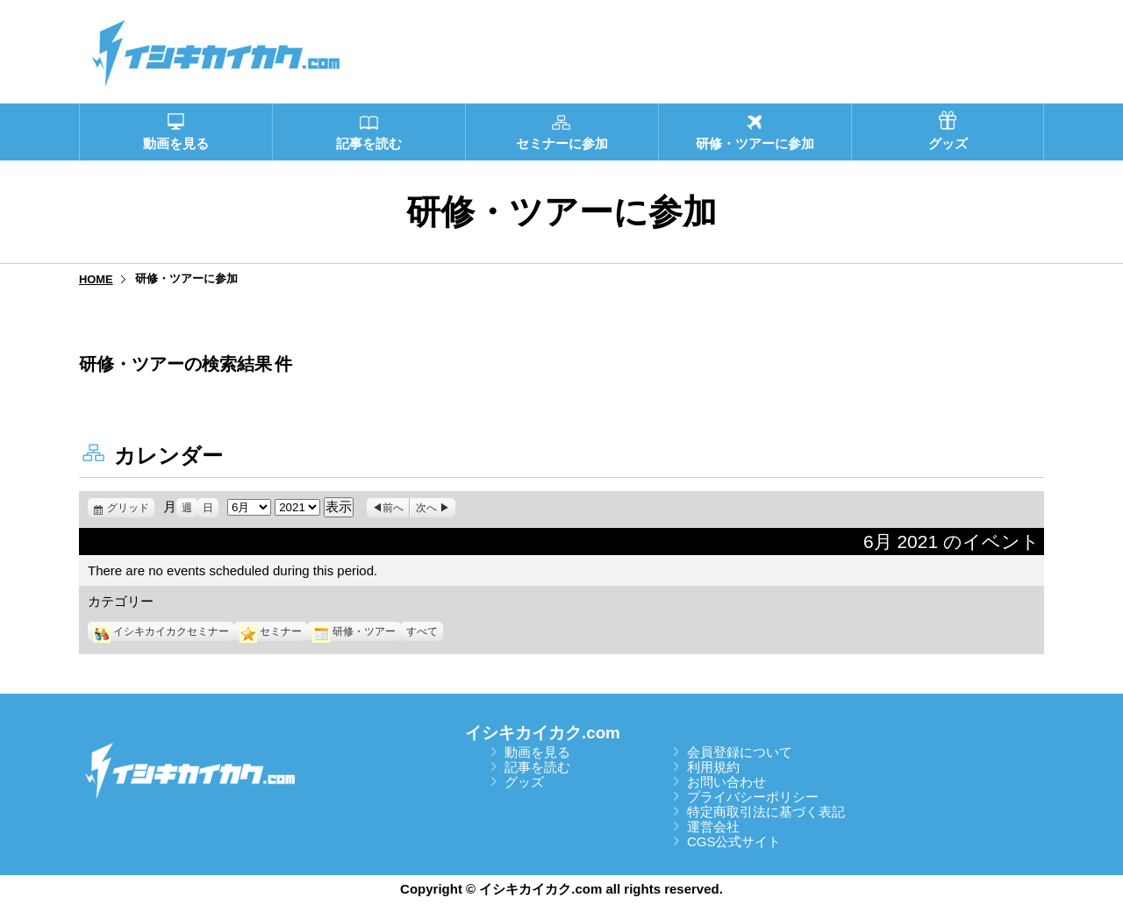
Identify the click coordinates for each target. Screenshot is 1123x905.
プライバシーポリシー (753, 796)
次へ (426, 508)
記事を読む (537, 766)
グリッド (130, 507)
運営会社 (713, 826)
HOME (96, 279)
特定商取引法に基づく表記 (766, 811)
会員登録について (739, 752)
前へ (393, 508)
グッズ (524, 781)
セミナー (271, 631)
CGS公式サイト (734, 841)
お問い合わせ (726, 781)
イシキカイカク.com (542, 732)
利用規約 (713, 766)
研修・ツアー (354, 631)
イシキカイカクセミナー (161, 631)
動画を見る (537, 752)
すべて (422, 631)
